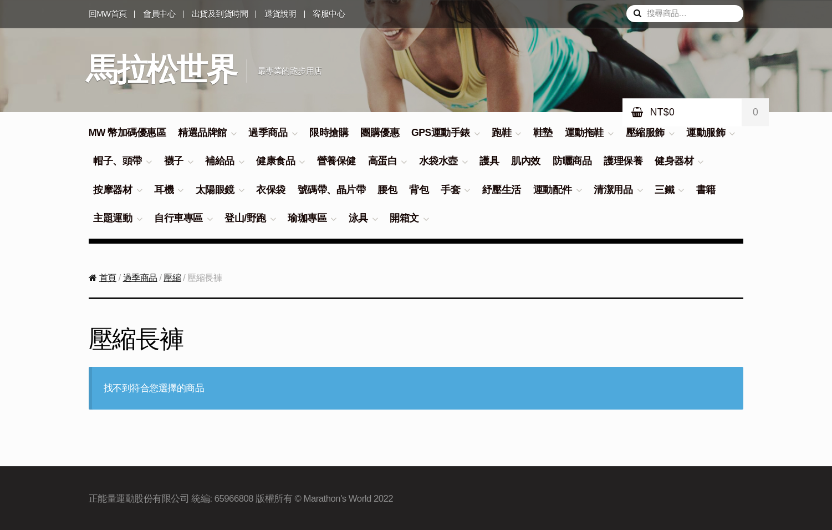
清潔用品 (613, 189)
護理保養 (623, 160)
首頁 (107, 277)
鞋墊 (543, 132)
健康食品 (275, 160)
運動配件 (552, 189)
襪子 (173, 160)
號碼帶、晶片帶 (332, 189)
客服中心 (329, 13)
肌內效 (525, 160)
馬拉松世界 (161, 69)
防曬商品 (572, 160)
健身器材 (674, 160)
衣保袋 (270, 189)
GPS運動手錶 (440, 132)
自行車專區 (178, 218)
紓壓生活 (501, 189)
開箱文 (404, 218)
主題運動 (112, 218)
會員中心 (159, 13)
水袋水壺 (438, 160)
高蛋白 (382, 160)
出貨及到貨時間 (220, 13)
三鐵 (664, 189)
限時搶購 (328, 132)
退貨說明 (280, 13)
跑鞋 (501, 132)
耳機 (163, 189)
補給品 (219, 160)
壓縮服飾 (645, 132)
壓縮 (172, 277)
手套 (450, 189)
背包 (418, 189)
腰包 (387, 189)
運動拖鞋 (584, 132)
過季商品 (267, 132)
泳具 (358, 218)
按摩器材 (112, 189)
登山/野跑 (245, 218)
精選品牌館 (202, 132)
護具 (489, 160)
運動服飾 (705, 132)
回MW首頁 (108, 13)
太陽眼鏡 (215, 189)
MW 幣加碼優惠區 (127, 132)
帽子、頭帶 (117, 160)
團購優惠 (379, 132)
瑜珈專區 (307, 218)
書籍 (706, 189)
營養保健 (336, 160)
